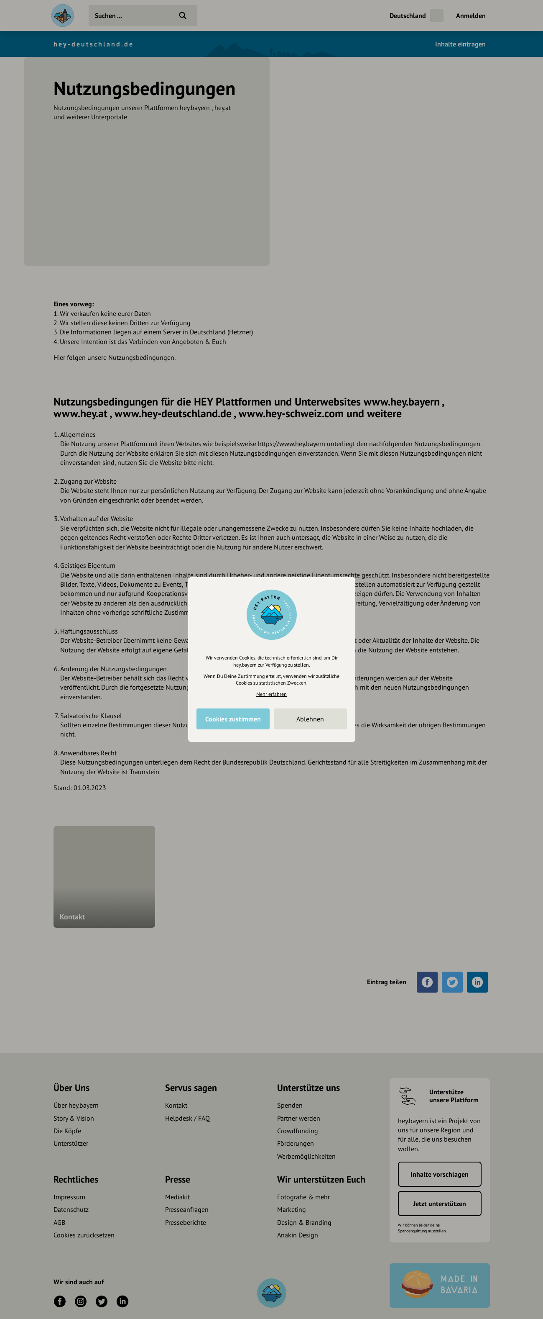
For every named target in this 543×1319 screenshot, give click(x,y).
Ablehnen (310, 719)
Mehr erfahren (271, 694)
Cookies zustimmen (233, 719)
